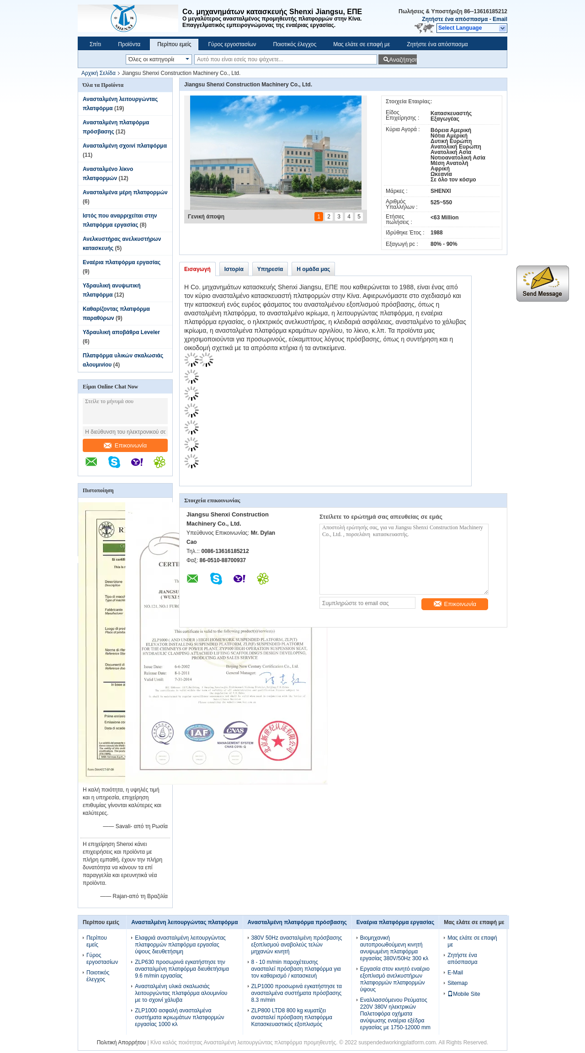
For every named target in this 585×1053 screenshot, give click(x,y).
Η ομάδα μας (313, 269)
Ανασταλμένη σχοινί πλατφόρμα (125, 146)
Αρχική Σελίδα (98, 73)
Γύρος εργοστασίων (232, 44)
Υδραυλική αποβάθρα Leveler (121, 332)
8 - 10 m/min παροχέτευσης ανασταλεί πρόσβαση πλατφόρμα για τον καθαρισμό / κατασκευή (296, 969)
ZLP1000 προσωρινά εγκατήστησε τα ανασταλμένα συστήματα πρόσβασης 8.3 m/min (296, 993)
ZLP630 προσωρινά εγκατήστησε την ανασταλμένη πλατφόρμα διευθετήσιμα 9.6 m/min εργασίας (182, 969)
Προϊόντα (129, 44)
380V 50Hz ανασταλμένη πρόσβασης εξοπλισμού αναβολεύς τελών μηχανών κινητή (296, 945)
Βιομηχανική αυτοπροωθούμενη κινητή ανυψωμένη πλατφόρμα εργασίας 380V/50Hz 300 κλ (394, 948)
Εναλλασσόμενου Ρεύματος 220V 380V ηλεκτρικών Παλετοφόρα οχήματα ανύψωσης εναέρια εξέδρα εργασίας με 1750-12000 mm (395, 1014)
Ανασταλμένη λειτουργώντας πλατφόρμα (184, 922)
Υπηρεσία (270, 269)
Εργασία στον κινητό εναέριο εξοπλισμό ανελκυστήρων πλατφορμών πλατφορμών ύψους (395, 979)
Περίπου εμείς (174, 44)
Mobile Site (463, 994)
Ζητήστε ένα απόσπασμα (455, 19)
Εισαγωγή (197, 269)
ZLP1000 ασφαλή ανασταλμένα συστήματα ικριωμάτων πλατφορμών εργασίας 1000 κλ (179, 1017)
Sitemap (457, 983)
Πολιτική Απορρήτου (121, 1042)
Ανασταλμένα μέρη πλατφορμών (125, 192)
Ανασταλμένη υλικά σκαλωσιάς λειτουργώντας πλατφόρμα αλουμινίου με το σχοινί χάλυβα (181, 993)
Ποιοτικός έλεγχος (294, 44)
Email (500, 19)
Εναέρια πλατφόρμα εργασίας (121, 262)
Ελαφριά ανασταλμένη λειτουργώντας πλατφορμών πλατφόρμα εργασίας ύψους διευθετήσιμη (180, 945)
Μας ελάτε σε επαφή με (361, 44)
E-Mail (455, 972)
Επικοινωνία (125, 445)
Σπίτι (95, 44)
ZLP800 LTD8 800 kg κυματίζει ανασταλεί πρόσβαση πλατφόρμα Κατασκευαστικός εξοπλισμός (291, 1017)
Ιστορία (234, 269)
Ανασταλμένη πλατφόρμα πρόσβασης (297, 922)
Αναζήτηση (403, 59)
